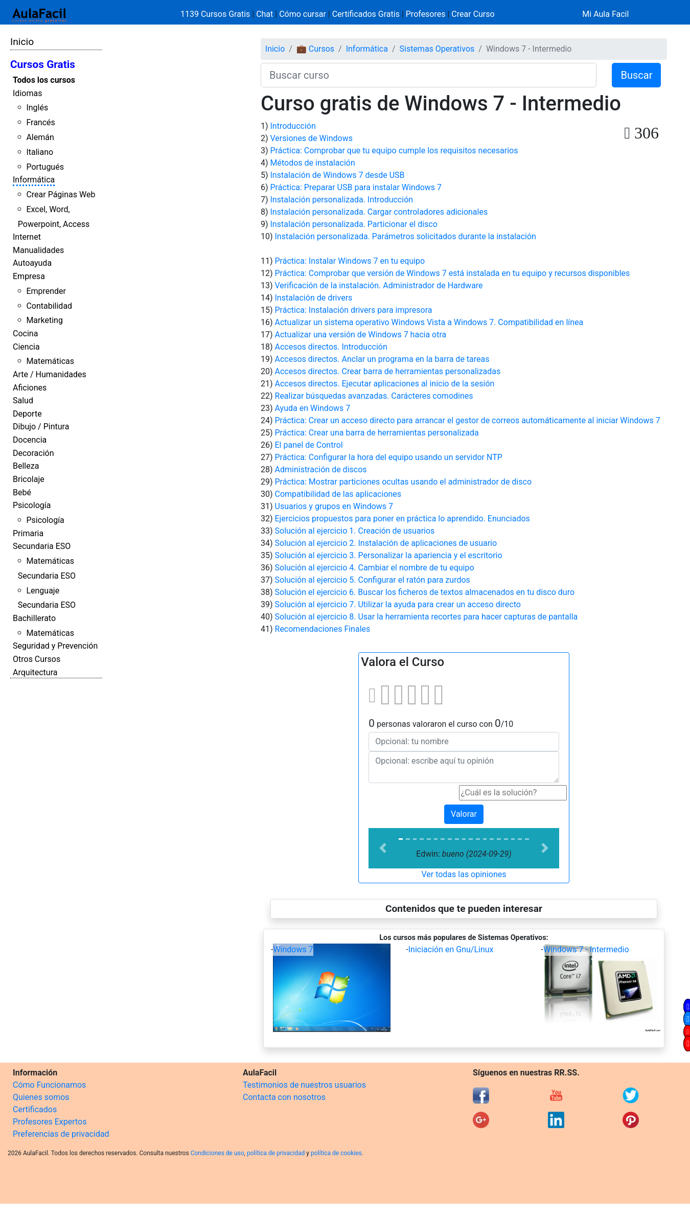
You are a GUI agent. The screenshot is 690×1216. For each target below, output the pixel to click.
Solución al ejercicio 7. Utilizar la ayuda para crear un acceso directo (398, 604)
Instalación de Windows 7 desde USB (337, 175)
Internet (27, 237)
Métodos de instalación (312, 163)
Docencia (30, 440)
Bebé (22, 492)
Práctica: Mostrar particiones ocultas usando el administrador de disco (403, 482)
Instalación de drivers (314, 298)
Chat (264, 14)
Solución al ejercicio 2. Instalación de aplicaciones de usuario (386, 543)
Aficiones (30, 388)
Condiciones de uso (217, 1153)
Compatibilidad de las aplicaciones (338, 494)
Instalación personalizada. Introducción (341, 199)
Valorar (464, 814)
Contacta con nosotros (284, 1097)
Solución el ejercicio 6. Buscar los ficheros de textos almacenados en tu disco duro (425, 592)
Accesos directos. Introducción (331, 347)
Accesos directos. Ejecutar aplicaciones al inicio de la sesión (385, 383)
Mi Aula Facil (605, 14)
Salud (23, 400)
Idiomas (27, 93)
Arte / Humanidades (49, 374)
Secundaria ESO (42, 546)
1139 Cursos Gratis (216, 14)
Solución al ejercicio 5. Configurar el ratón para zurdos (372, 580)
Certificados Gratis (366, 14)
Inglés (37, 107)
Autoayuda (32, 263)
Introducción (293, 126)
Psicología (32, 505)
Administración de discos (321, 469)
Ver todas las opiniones (463, 874)
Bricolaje (28, 479)
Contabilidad (49, 306)
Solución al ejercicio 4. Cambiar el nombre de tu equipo (374, 567)
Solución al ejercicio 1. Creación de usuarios (355, 531)
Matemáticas (50, 361)
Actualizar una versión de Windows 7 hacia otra (361, 334)
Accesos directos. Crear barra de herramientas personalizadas (388, 371)
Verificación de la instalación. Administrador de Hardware (379, 285)
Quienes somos (41, 1097)
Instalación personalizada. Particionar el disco (354, 224)
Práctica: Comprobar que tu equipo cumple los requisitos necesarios (394, 150)
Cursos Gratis (42, 64)
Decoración (33, 453)
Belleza (26, 466)
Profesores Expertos (49, 1122)
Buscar (636, 75)
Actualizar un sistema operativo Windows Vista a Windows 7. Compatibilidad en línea (429, 322)
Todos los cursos (44, 80)
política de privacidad (276, 1153)
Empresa (29, 276)
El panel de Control (309, 445)
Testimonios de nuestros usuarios (304, 1085)
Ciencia (26, 347)
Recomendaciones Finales (323, 629)
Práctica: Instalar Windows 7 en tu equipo (350, 261)
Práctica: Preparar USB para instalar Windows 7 (356, 187)
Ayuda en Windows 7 (313, 408)
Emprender (46, 291)
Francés (40, 122)
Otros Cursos (36, 659)
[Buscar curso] (428, 75)
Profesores (426, 14)
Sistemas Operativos (437, 49)
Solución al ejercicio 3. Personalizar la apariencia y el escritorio (388, 555)
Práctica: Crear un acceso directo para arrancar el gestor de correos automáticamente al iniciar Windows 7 (467, 420)
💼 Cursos (315, 49)
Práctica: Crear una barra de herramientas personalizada (377, 433)
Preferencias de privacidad (61, 1134)
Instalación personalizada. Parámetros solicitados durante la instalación (405, 236)
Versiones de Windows (311, 138)
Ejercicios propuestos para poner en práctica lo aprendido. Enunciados (402, 518)
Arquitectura (35, 672)
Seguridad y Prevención (55, 646)
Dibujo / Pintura (41, 426)
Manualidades (38, 250)
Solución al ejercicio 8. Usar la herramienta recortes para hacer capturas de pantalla (426, 617)
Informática (34, 180)
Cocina (25, 333)
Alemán (40, 137)
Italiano (39, 152)
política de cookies (336, 1153)
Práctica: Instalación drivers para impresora (353, 310)
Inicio (22, 42)
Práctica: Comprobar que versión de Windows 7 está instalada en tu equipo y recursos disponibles (452, 273)
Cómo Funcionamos (49, 1085)
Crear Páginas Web (60, 194)
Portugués (45, 167)
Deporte (27, 414)
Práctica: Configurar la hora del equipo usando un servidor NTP (388, 457)
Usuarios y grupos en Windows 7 (334, 506)
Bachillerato (34, 618)
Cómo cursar (302, 14)
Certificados (35, 1109)
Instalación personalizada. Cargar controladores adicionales (379, 212)
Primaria (28, 533)
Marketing (44, 320)
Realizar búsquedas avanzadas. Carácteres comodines (374, 396)
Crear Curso (472, 14)
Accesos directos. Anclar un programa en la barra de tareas (382, 359)
